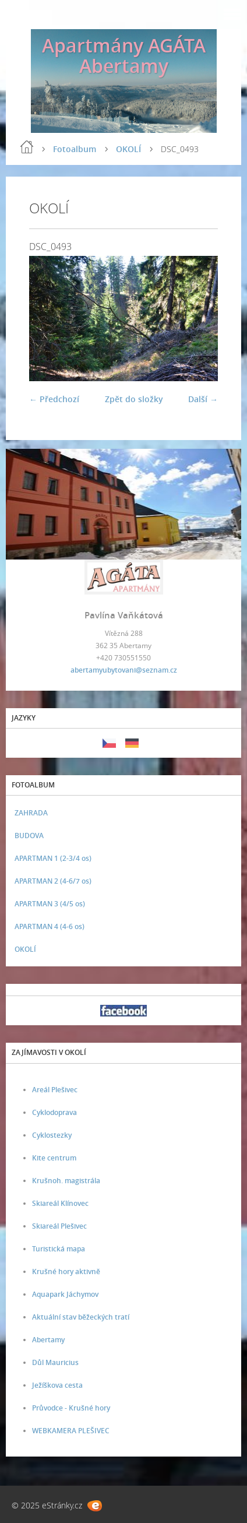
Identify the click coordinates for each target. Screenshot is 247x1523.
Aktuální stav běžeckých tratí (80, 1317)
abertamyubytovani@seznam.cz (123, 670)
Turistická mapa (58, 1249)
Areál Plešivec (54, 1090)
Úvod (26, 147)
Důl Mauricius (55, 1362)
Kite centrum (54, 1158)
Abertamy (48, 1340)
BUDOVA (29, 835)
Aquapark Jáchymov (65, 1294)
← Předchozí (54, 399)
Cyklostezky (52, 1135)
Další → (203, 399)
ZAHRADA (31, 813)
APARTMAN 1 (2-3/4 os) (53, 858)
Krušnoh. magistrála (66, 1181)
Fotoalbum (74, 148)
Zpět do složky (134, 399)
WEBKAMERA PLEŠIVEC (71, 1431)
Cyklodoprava (54, 1112)
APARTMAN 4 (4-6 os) (49, 926)
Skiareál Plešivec (59, 1226)
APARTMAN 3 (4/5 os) (50, 904)
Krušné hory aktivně (66, 1271)
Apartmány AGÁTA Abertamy (124, 55)
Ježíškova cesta (57, 1385)
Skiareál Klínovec (60, 1203)
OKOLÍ (128, 148)
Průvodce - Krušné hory (71, 1408)
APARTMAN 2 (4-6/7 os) (53, 881)
